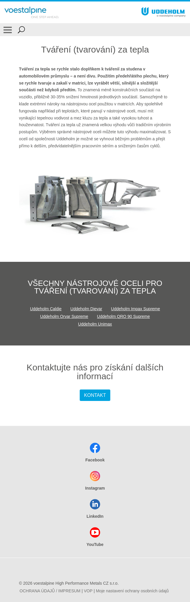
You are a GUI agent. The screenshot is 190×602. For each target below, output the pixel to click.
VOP (88, 590)
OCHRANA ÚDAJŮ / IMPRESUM (50, 590)
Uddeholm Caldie (45, 308)
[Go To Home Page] (31, 12)
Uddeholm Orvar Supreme (64, 316)
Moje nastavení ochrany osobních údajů (132, 590)
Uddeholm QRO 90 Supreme (123, 316)
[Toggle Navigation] (7, 29)
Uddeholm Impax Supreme (135, 308)
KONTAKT (95, 395)
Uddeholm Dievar (86, 308)
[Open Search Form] (21, 29)
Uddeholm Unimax (95, 324)
